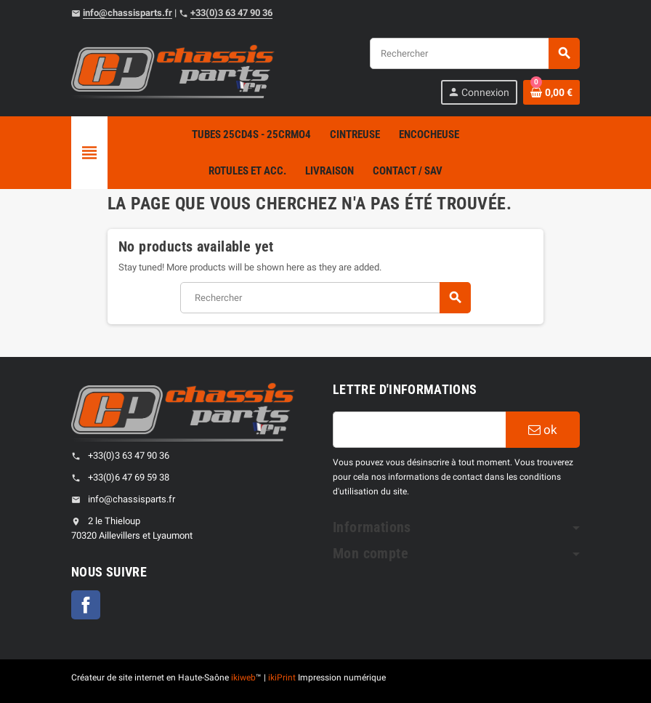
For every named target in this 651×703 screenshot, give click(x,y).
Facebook (85, 604)
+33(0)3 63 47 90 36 (231, 12)
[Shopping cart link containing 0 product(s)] (551, 92)
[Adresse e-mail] (419, 429)
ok (542, 429)
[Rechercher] (474, 53)
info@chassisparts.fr (127, 12)
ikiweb (243, 677)
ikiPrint (282, 677)
